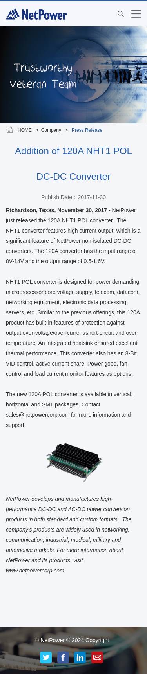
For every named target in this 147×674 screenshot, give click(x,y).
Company (51, 130)
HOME (25, 130)
